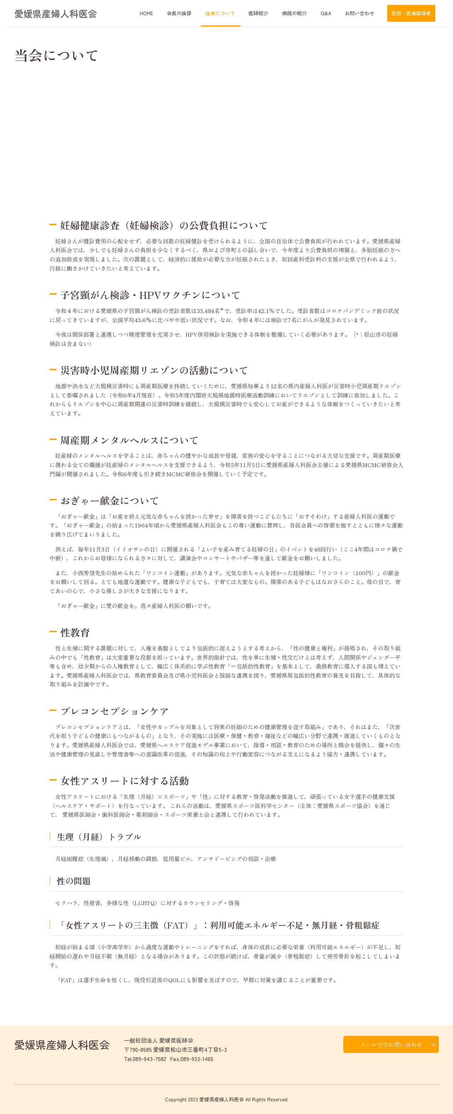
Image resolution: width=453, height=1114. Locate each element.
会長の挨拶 (196, 13)
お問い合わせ (362, 13)
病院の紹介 (302, 13)
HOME (166, 13)
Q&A (331, 13)
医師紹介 (270, 13)
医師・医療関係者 (411, 13)
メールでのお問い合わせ (391, 1044)
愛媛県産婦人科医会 (55, 13)
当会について (234, 13)
